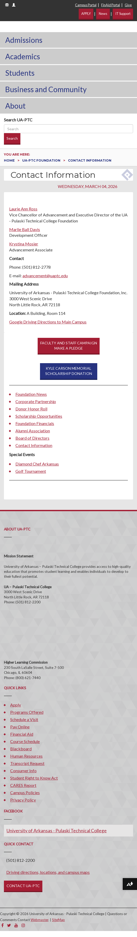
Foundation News (31, 394)
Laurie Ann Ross (23, 208)
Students (20, 72)
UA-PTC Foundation (41, 160)
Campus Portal (85, 5)
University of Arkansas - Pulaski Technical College (57, 830)
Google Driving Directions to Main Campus (48, 321)
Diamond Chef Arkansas (37, 463)
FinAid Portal (110, 5)
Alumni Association (32, 430)
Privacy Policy (23, 799)
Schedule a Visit (24, 719)
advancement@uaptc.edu (45, 275)
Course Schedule (25, 741)
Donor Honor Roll (31, 408)
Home (9, 160)
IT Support (122, 13)
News (103, 13)
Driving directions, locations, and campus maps (48, 872)
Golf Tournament (30, 471)
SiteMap (58, 920)
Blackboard (21, 748)
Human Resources (26, 755)
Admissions (23, 40)
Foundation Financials (34, 423)
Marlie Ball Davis (24, 229)
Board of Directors (32, 437)
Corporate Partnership (35, 401)
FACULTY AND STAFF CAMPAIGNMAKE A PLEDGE (68, 345)
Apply (15, 704)
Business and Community (46, 89)
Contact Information (33, 445)
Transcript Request (27, 763)
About (15, 105)
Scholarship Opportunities (38, 416)
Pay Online (20, 726)
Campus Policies (25, 792)
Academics (22, 56)
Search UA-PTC (18, 119)
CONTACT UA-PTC (23, 885)
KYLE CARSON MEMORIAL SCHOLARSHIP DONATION (68, 371)
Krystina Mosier (23, 243)
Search (12, 138)
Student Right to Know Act (34, 777)
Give (128, 5)
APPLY (86, 13)
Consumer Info (23, 770)
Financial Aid (21, 734)
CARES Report (23, 785)
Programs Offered (26, 712)
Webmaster (39, 920)
